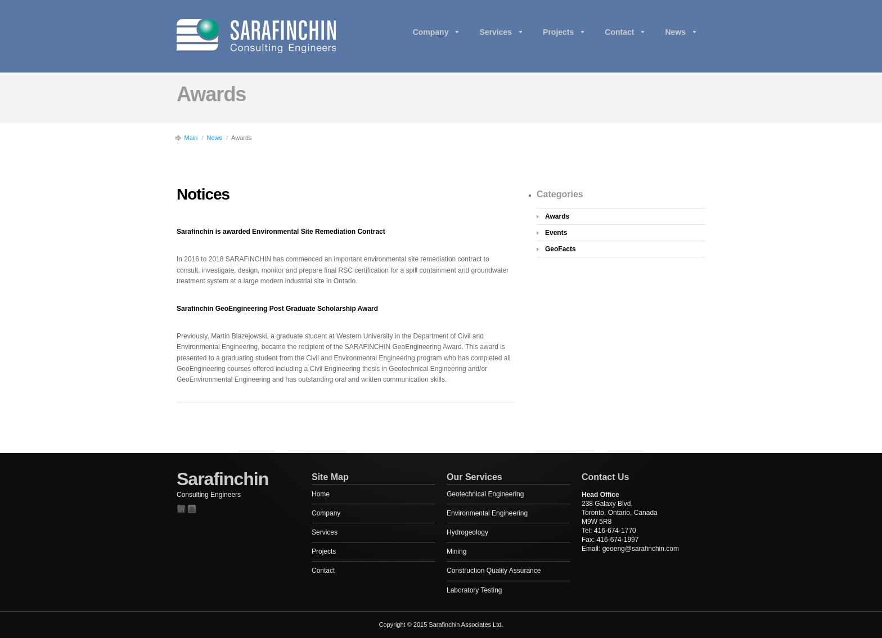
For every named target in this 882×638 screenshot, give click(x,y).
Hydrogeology (467, 532)
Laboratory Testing (474, 590)
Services (495, 32)
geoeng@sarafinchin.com (640, 549)
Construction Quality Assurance (494, 570)
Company (431, 32)
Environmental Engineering (487, 513)
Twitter (181, 509)
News (675, 32)
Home (321, 494)
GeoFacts (560, 249)
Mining (456, 551)
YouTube (191, 509)
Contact (619, 32)
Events (556, 233)
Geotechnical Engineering (485, 494)
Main (191, 137)
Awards (557, 216)
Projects (558, 32)
